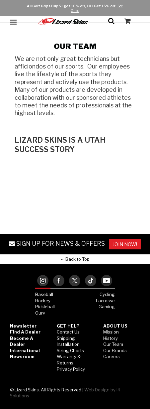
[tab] (42, 281)
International (25, 350)
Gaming (107, 306)
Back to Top (75, 259)
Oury (40, 313)
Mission (111, 332)
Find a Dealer (25, 332)
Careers (111, 356)
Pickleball (45, 306)
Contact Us (68, 332)
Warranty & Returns (69, 359)
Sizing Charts (70, 350)
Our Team (113, 344)
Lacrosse (105, 300)
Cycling (107, 294)
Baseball (44, 294)
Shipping (66, 338)
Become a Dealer (21, 341)
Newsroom (22, 356)
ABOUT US (115, 326)
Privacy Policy (71, 369)
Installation (68, 344)
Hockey (42, 300)
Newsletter (23, 326)
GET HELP (68, 326)
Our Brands (115, 350)
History (110, 338)
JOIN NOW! (125, 244)
